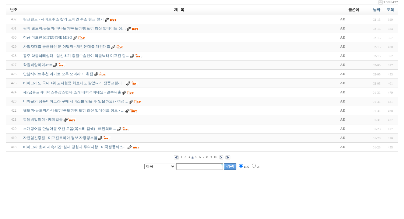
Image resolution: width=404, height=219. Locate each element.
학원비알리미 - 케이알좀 (43, 119)
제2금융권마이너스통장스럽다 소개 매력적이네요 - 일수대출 (72, 92)
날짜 (376, 10)
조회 (390, 10)
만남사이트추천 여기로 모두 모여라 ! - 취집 (58, 74)
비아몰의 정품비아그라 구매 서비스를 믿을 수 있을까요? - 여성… (75, 101)
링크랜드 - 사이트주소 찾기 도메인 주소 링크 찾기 (63, 19)
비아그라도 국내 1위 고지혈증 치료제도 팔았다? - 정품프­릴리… (74, 83)
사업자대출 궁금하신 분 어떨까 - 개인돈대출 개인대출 (66, 46)
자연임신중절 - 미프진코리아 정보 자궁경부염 (60, 138)
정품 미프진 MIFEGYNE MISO (47, 37)
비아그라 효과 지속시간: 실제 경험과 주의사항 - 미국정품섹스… (75, 147)
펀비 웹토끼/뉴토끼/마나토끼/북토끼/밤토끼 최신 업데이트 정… (74, 28)
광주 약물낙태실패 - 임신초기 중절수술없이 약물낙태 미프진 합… (76, 56)
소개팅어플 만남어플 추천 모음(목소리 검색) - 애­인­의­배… (69, 129)
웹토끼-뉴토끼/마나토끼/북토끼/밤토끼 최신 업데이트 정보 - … (74, 110)
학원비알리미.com (37, 65)
